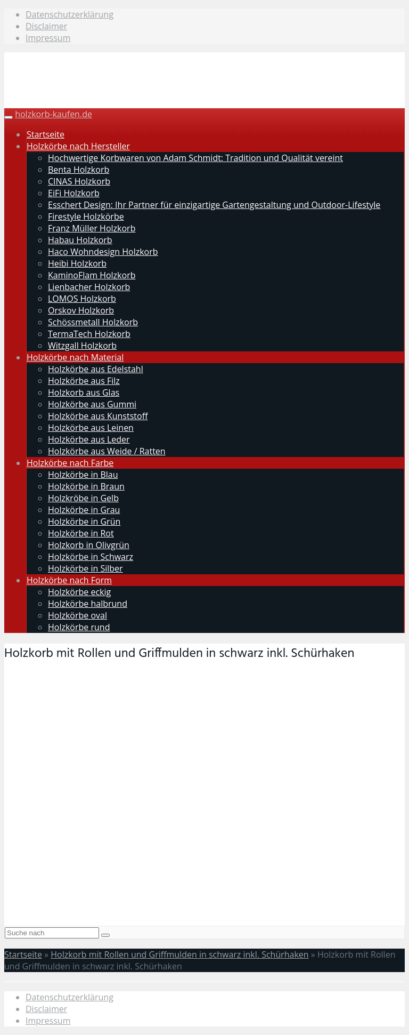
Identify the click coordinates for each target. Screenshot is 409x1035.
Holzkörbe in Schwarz (90, 557)
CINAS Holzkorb (79, 181)
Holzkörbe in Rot (81, 533)
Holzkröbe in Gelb (83, 498)
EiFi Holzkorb (74, 193)
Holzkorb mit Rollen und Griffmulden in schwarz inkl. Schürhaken (179, 954)
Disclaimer (46, 26)
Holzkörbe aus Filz (84, 381)
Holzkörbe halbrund (87, 603)
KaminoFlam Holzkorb (91, 275)
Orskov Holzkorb (81, 310)
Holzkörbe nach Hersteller (78, 146)
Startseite (45, 134)
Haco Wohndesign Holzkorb (103, 252)
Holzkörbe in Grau (84, 510)
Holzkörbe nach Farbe (70, 463)
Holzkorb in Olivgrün (88, 545)
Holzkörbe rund (79, 627)
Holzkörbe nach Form (69, 580)
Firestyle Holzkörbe (86, 216)
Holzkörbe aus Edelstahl (95, 369)
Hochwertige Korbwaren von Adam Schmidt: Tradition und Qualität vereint (195, 158)
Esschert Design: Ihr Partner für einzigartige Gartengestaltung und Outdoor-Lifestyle (214, 205)
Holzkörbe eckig (79, 592)
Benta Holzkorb (78, 169)
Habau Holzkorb (80, 240)
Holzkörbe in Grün (84, 521)
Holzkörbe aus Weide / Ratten (107, 451)
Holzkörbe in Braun (86, 486)
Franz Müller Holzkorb (91, 228)
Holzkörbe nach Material (75, 357)
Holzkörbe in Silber (85, 568)
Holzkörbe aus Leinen (91, 428)
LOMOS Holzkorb (82, 298)
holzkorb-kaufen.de (53, 114)
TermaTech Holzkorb (89, 334)
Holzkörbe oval (77, 615)
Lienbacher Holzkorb (89, 287)
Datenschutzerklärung (69, 14)
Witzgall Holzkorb (82, 345)
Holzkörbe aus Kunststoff (98, 416)
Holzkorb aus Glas (83, 392)
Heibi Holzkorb (77, 263)
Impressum (48, 38)
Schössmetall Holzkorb (93, 322)
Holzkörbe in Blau (83, 474)
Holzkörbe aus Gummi (92, 404)
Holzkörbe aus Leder (89, 439)
